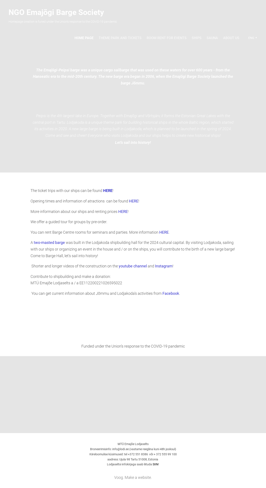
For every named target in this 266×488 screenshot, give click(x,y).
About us (231, 38)
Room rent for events (167, 38)
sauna (212, 38)
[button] (252, 38)
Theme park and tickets (120, 38)
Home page (84, 38)
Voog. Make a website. (133, 477)
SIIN (155, 464)
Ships (197, 38)
